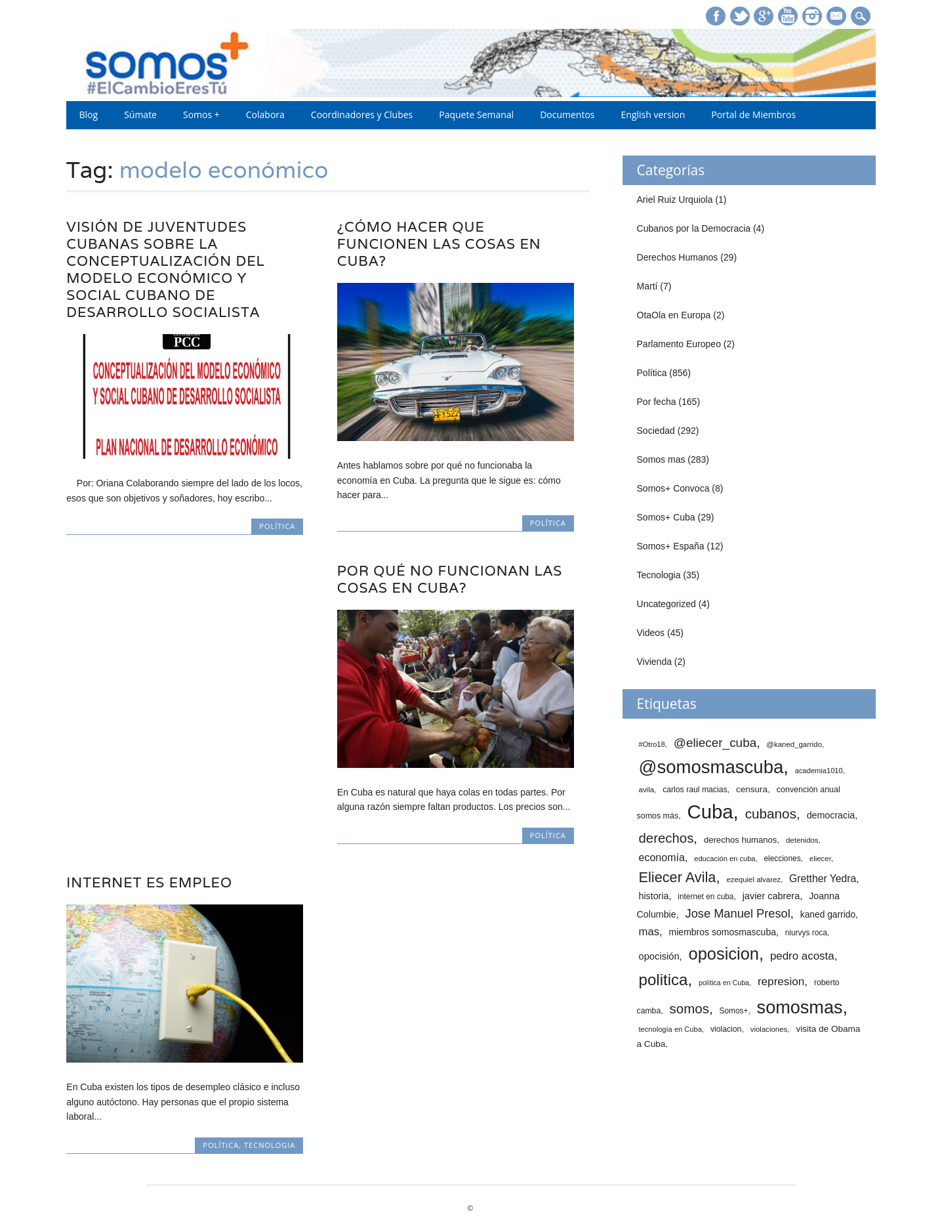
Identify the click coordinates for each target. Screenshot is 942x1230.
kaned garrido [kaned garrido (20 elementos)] (827, 915)
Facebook (716, 16)
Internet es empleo (149, 882)
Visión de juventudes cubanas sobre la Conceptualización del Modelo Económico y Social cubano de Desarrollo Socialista (165, 269)
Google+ (763, 16)
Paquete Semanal (476, 114)
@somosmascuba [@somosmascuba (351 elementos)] (711, 767)
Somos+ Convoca (673, 488)
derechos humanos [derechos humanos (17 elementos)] (740, 840)
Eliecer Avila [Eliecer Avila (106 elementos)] (677, 877)
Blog (88, 114)
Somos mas (661, 459)
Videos (651, 632)
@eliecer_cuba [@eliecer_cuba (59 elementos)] (715, 743)
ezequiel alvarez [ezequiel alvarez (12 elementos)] (753, 879)
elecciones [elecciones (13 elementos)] (782, 858)
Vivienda (654, 661)
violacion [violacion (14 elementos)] (726, 1029)
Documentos (567, 114)
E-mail (837, 17)
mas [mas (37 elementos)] (649, 931)
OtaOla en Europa (674, 315)
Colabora (265, 114)
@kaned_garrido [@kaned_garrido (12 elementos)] (794, 744)
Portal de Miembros (753, 114)
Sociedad (656, 430)
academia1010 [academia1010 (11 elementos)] (819, 770)
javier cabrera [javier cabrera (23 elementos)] (771, 896)
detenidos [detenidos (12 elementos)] (802, 840)
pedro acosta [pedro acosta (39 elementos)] (802, 956)
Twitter (740, 16)
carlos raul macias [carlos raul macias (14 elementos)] (695, 789)
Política (277, 526)
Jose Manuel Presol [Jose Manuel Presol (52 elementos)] (738, 913)
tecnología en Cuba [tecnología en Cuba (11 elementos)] (670, 1029)
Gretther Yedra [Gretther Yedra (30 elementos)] (822, 878)
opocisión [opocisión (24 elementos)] (659, 956)
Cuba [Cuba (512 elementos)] (710, 811)
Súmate (140, 114)
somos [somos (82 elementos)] (689, 1008)
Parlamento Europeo (679, 344)
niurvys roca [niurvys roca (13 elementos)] (806, 932)
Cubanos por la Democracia (694, 228)
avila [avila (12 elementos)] (647, 790)
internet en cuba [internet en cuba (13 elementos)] (705, 896)
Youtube (788, 16)
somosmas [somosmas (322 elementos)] (800, 1007)
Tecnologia (269, 1145)
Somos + (201, 114)
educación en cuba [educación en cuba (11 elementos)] (724, 858)
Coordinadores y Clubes (362, 114)
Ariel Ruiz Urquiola (675, 199)
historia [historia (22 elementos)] (654, 896)
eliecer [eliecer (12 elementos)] (820, 858)
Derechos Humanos (677, 257)
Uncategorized (666, 604)
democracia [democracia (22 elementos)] (831, 815)
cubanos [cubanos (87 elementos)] (770, 813)
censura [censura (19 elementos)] (752, 789)
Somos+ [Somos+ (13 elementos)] (734, 1010)
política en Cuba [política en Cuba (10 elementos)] (724, 982)
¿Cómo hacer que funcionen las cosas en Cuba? (439, 244)
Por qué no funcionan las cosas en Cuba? (449, 579)
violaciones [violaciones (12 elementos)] (769, 1029)
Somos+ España (671, 546)
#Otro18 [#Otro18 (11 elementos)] (652, 744)
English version (653, 114)
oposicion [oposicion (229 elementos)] (724, 953)
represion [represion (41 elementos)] (781, 981)
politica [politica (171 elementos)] (663, 979)
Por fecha (656, 401)
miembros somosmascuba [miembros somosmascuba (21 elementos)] (722, 932)
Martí (647, 286)
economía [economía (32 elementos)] (662, 857)
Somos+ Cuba (666, 517)
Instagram (812, 16)
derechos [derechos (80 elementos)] (666, 838)
